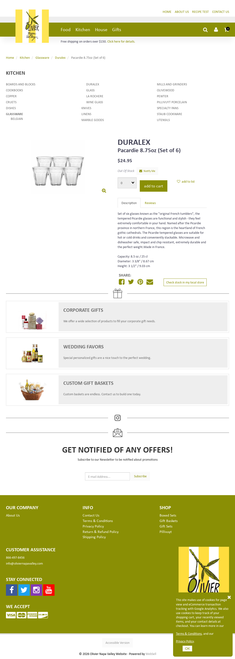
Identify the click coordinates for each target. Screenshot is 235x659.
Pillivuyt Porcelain (172, 102)
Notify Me (147, 171)
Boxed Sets (168, 515)
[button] (226, 29)
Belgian (17, 118)
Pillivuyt (166, 531)
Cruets (11, 102)
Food (66, 29)
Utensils (163, 119)
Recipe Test (200, 11)
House (101, 29)
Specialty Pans (167, 108)
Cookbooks (14, 90)
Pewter (162, 96)
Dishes (11, 108)
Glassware (42, 57)
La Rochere (94, 96)
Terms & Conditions (189, 633)
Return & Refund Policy (101, 531)
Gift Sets (166, 526)
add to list (186, 181)
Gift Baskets (169, 520)
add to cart (153, 186)
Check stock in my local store (185, 282)
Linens (86, 114)
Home (167, 11)
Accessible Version (117, 642)
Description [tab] (129, 202)
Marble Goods (92, 119)
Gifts (116, 29)
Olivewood (165, 90)
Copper (11, 96)
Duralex (60, 57)
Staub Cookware (169, 114)
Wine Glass (94, 102)
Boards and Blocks (20, 84)
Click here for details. (121, 41)
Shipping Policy (94, 536)
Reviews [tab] (150, 202)
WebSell (150, 654)
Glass (90, 90)
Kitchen (82, 29)
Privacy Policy (185, 641)
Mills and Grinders (172, 84)
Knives (86, 108)
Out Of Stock (126, 171)
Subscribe (140, 476)
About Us (182, 11)
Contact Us (220, 11)
